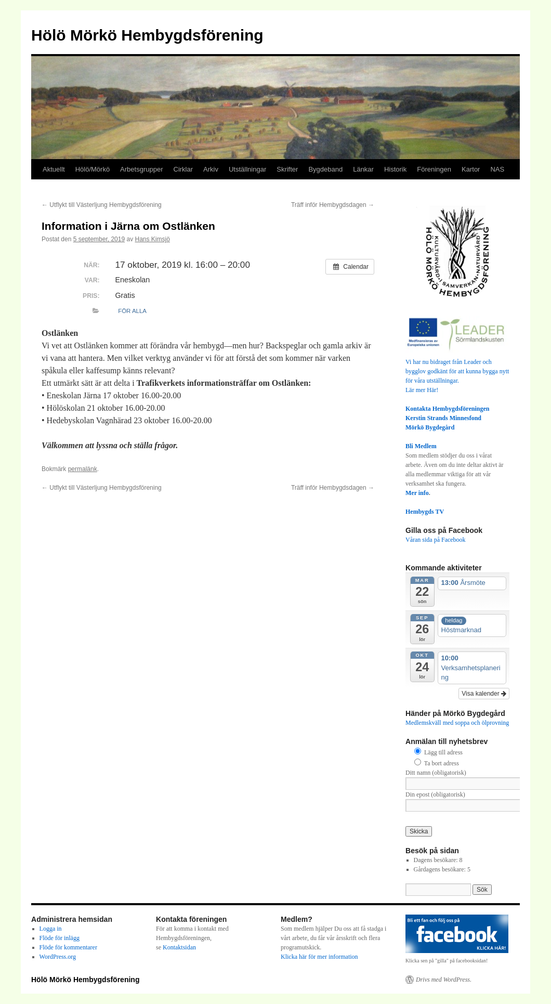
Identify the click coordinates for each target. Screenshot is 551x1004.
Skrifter (287, 169)
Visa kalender (484, 693)
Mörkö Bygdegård (429, 427)
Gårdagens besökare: (440, 869)
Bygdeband (325, 169)
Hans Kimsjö (152, 239)
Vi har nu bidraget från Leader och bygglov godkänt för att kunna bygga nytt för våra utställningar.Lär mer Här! (457, 371)
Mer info (417, 493)
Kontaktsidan (179, 947)
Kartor (471, 169)
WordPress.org (58, 956)
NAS (497, 169)
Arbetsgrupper (141, 169)
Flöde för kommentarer (68, 947)
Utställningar (247, 169)
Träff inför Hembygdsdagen (332, 204)
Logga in (51, 928)
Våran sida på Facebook (435, 539)
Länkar (363, 169)
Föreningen (434, 169)
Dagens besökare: (437, 860)
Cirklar (183, 169)
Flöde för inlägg (60, 938)
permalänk (82, 469)
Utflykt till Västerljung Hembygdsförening (102, 204)
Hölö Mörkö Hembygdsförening (147, 35)
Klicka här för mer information (319, 956)
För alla (132, 311)
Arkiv (210, 169)
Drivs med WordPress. (443, 979)
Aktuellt (54, 169)
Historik (395, 169)
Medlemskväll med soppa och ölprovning (457, 722)
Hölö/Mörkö (92, 169)
